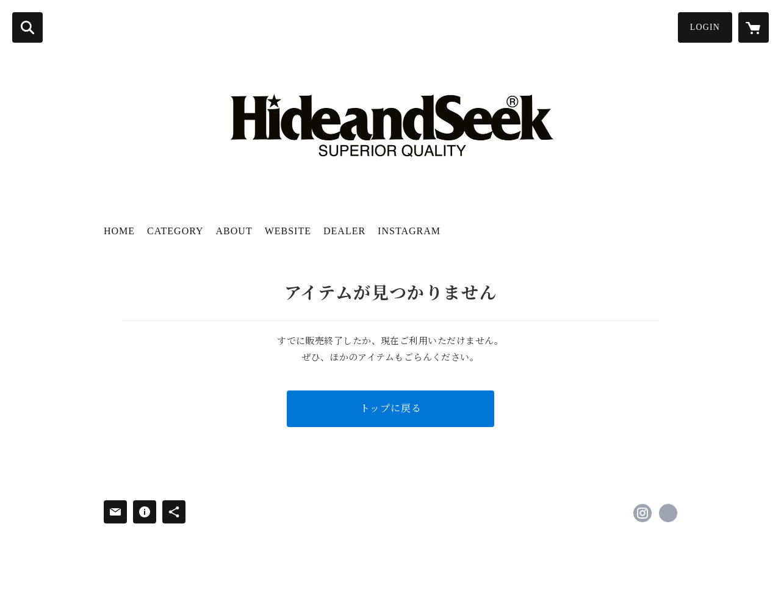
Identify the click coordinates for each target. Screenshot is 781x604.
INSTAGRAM (409, 231)
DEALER (344, 231)
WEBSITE (288, 231)
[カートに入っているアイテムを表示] (753, 27)
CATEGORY (175, 231)
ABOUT (234, 231)
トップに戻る (391, 408)
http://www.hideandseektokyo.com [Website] (668, 513)
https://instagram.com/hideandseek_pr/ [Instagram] (642, 513)
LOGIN (705, 27)
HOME (119, 231)
